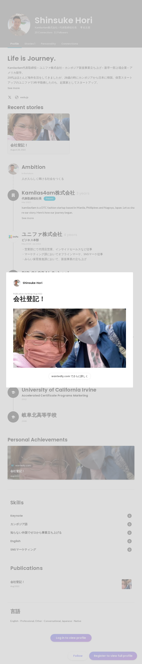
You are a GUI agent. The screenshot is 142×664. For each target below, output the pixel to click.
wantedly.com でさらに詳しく (69, 376)
